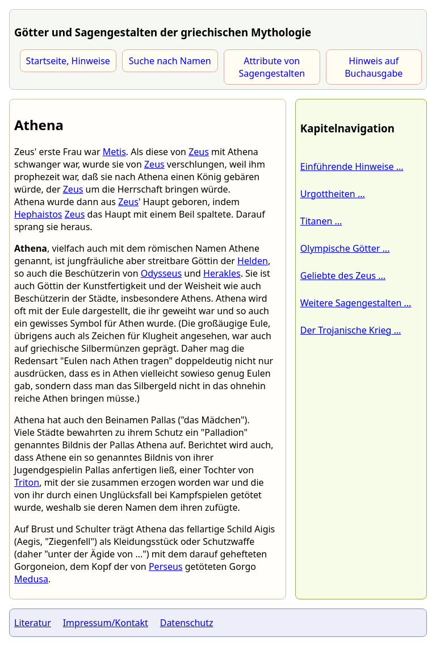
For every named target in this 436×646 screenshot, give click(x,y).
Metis (114, 151)
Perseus (166, 566)
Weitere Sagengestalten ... (356, 303)
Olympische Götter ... (345, 248)
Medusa (31, 579)
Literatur (32, 622)
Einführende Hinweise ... (352, 166)
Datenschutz (186, 622)
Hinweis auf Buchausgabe (374, 67)
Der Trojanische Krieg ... (350, 330)
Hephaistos (38, 214)
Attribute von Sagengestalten (271, 67)
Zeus (198, 151)
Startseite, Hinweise (68, 61)
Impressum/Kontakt (105, 622)
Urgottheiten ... (332, 193)
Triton (26, 482)
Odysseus (161, 273)
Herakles (222, 273)
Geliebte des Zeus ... (342, 275)
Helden (252, 261)
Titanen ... (321, 221)
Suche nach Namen (170, 61)
